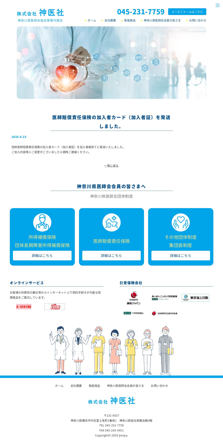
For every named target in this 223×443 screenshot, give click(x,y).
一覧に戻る (111, 165)
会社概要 (110, 20)
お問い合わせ (197, 20)
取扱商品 (130, 20)
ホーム (92, 20)
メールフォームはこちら (187, 11)
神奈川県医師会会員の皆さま (162, 20)
